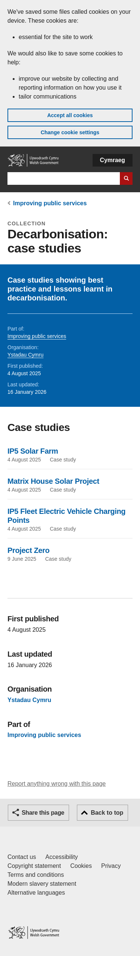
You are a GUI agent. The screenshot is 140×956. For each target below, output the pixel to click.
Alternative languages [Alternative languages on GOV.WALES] (36, 892)
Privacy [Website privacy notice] (111, 866)
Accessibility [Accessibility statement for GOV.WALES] (61, 857)
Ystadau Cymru (25, 355)
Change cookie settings (70, 132)
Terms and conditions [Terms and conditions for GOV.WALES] (35, 875)
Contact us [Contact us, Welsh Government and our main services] (21, 857)
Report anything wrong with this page (56, 783)
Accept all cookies (70, 115)
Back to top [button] (107, 812)
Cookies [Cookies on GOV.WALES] (81, 866)
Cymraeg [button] (112, 160)
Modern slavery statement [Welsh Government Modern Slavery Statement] (41, 884)
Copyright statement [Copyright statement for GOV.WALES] (34, 866)
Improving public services (50, 203)
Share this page (43, 812)
